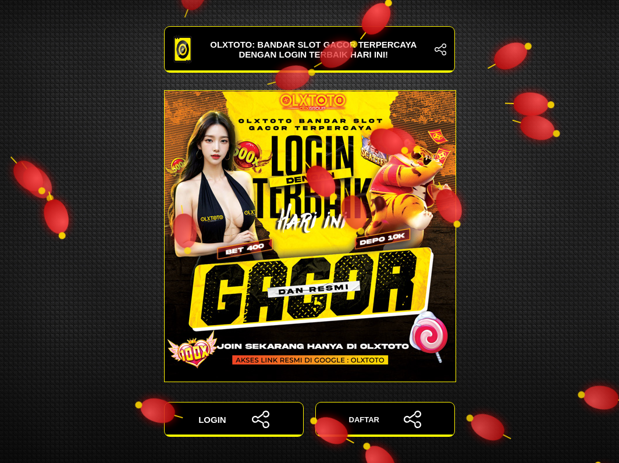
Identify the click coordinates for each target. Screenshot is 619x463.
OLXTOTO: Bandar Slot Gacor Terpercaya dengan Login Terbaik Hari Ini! (309, 49)
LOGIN (233, 419)
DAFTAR (385, 419)
